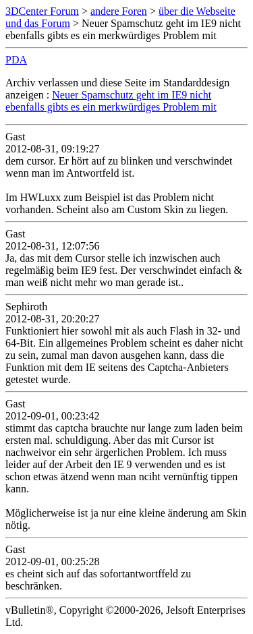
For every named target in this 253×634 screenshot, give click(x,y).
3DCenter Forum (42, 11)
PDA (16, 59)
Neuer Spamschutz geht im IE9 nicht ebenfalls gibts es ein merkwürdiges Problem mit (111, 101)
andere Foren (118, 11)
